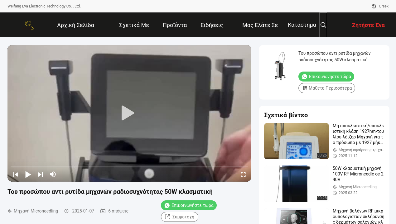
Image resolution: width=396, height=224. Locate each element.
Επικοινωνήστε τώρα (189, 205)
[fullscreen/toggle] (243, 174)
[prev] (15, 174)
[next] (40, 174)
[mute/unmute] (53, 174)
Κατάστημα (302, 24)
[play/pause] (28, 174)
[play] (129, 113)
